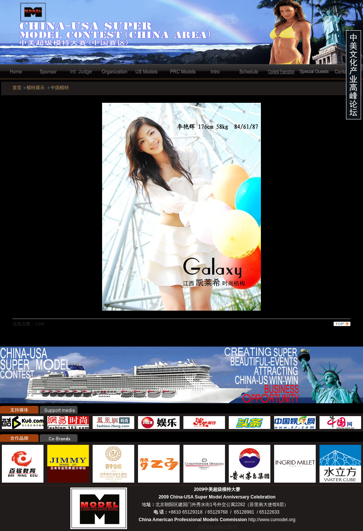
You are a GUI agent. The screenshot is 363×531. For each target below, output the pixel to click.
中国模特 (60, 87)
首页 (17, 87)
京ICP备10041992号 (217, 527)
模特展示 (35, 87)
